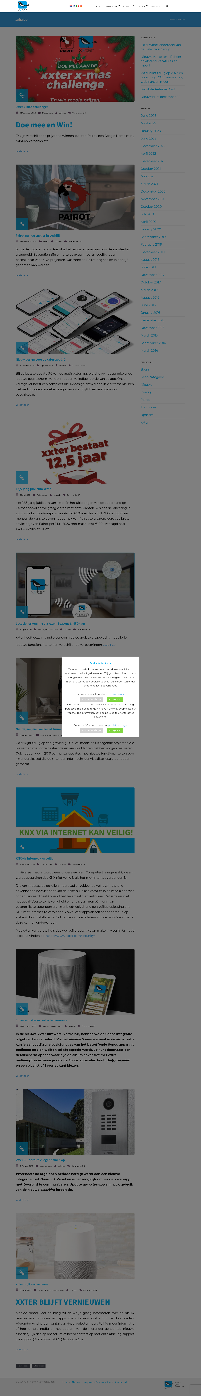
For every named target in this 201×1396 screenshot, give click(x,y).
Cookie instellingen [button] (92, 699)
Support (127, 6)
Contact (141, 6)
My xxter (155, 6)
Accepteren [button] (115, 699)
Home (98, 6)
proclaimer (118, 694)
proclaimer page (117, 725)
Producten (111, 6)
